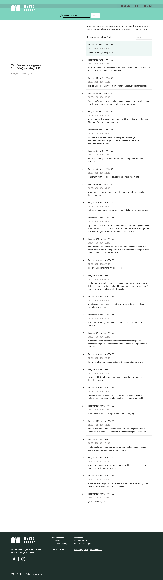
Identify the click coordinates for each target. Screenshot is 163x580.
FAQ (12, 574)
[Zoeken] (76, 15)
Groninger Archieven (26, 552)
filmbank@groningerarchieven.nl (88, 549)
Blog (137, 6)
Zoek (95, 15)
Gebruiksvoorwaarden (35, 574)
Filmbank (125, 6)
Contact (20, 574)
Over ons (147, 6)
